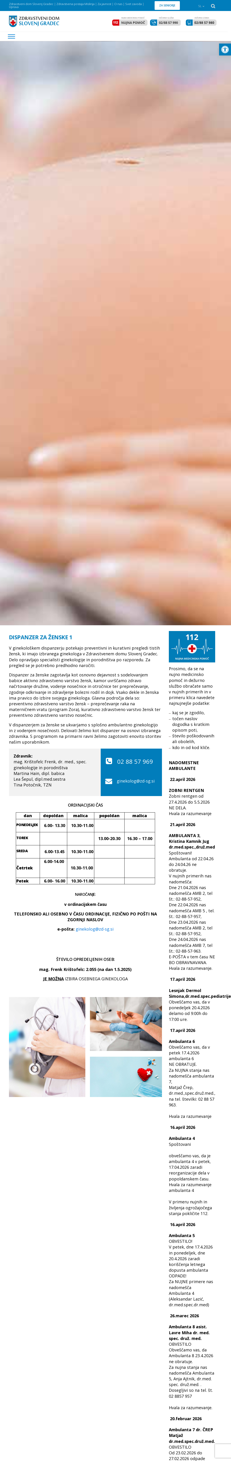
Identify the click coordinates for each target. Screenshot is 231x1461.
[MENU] (11, 36)
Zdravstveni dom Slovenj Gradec (31, 4)
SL (200, 6)
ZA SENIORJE (167, 5)
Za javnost (104, 4)
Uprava (14, 7)
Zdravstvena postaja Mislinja (75, 4)
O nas (118, 4)
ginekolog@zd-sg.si (136, 781)
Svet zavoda (133, 4)
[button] (225, 49)
